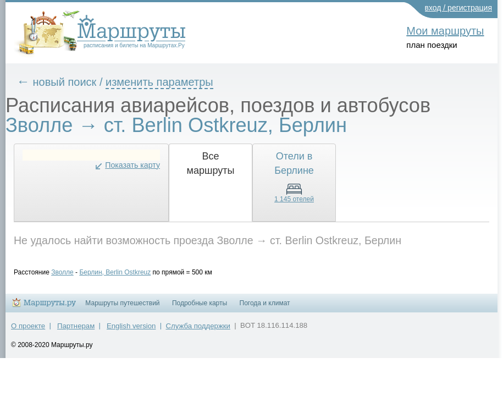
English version (131, 331)
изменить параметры (168, 82)
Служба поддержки (198, 331)
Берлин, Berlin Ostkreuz (123, 272)
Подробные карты (199, 308)
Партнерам (76, 331)
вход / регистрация (459, 7)
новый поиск (73, 82)
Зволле (70, 272)
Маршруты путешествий (122, 308)
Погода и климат (265, 308)
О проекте (28, 331)
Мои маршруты (445, 31)
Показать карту (140, 165)
